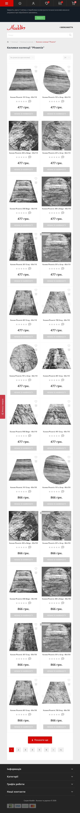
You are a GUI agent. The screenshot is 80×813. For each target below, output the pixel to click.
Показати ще (40, 740)
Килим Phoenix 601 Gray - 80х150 (23, 710)
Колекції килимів (26, 42)
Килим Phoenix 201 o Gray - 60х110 (56, 153)
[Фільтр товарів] (2, 407)
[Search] (70, 35)
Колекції (15, 42)
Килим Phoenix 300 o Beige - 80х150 (56, 599)
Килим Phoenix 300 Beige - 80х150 (23, 599)
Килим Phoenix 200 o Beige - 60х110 (23, 153)
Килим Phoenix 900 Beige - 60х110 (23, 432)
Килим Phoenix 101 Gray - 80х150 (23, 487)
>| (61, 750)
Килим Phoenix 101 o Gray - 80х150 (56, 487)
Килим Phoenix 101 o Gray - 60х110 (56, 97)
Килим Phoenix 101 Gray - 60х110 (23, 97)
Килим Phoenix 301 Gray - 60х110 (23, 264)
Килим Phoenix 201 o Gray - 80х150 (56, 543)
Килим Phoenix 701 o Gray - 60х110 (24, 376)
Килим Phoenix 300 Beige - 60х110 (23, 209)
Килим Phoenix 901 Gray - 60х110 (56, 432)
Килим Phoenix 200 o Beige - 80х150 (23, 543)
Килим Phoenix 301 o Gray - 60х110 (56, 264)
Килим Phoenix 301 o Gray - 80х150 (56, 654)
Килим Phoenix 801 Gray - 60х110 (56, 376)
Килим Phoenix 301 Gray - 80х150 (23, 654)
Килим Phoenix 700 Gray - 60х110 (56, 320)
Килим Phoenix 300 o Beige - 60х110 (56, 209)
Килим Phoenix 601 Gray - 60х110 (23, 320)
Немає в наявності (23, 114)
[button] (33, 3)
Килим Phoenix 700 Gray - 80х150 (56, 710)
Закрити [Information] (40, 18)
